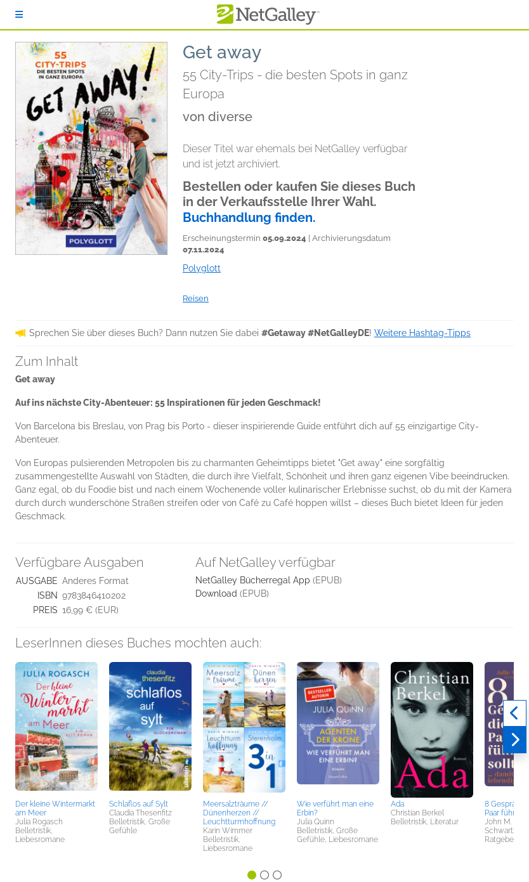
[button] (56, 728)
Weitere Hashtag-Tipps (422, 333)
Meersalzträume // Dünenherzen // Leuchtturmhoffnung (239, 813)
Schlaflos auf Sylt (138, 804)
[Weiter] (514, 740)
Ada (397, 804)
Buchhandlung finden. (249, 217)
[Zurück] (514, 713)
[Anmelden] (19, 15)
